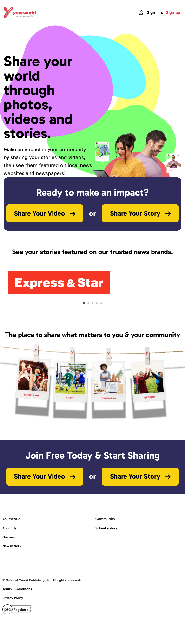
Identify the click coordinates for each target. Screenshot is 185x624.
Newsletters (11, 546)
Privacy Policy (12, 598)
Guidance (9, 537)
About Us (9, 528)
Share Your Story (140, 213)
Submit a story (106, 528)
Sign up (173, 12)
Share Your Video (44, 213)
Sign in (153, 12)
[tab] (84, 303)
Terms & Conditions (17, 589)
